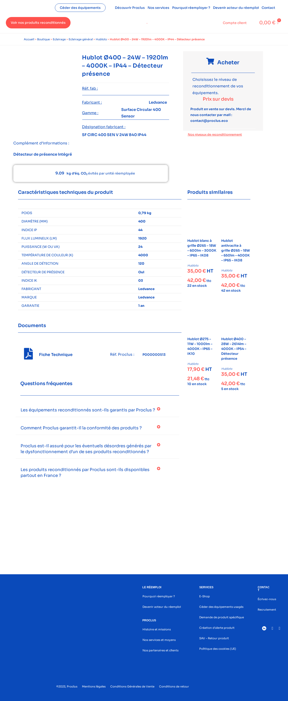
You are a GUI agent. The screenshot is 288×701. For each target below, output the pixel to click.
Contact (268, 8)
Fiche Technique (56, 354)
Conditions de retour (174, 686)
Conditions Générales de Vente (132, 686)
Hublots (101, 39)
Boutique (43, 39)
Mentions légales (94, 686)
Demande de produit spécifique (221, 617)
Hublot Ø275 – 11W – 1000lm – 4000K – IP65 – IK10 (199, 346)
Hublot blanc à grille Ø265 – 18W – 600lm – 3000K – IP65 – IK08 (201, 248)
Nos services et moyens (159, 640)
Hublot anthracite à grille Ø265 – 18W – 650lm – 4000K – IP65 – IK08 (235, 250)
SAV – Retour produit (214, 638)
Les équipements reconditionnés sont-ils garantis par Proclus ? (88, 410)
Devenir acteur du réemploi (236, 8)
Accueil (29, 39)
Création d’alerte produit (217, 627)
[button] (97, 410)
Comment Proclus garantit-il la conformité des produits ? (81, 428)
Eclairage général (81, 39)
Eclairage (59, 39)
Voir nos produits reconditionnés (38, 23)
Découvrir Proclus (130, 8)
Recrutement (267, 609)
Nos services (158, 8)
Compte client (235, 23)
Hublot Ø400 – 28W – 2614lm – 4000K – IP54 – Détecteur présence (233, 349)
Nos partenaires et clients (160, 650)
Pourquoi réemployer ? (191, 8)
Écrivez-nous (267, 599)
